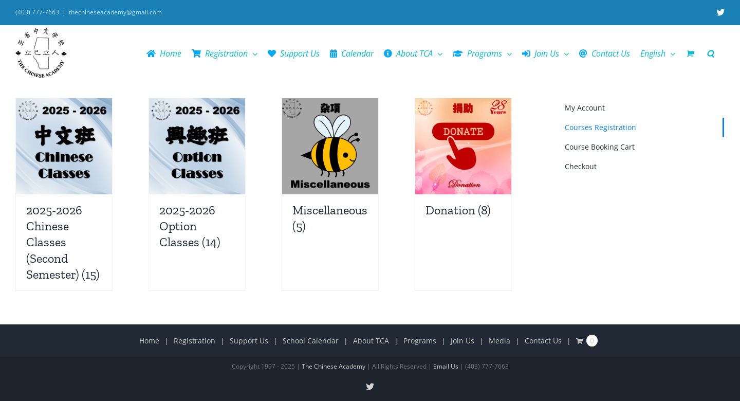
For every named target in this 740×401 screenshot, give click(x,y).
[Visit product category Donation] (463, 162)
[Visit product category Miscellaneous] (330, 170)
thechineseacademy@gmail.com (115, 12)
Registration (194, 340)
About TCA (371, 340)
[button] (710, 53)
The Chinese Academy (333, 366)
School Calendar (311, 340)
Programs (419, 340)
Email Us (445, 366)
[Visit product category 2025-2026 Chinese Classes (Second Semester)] (64, 194)
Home (149, 340)
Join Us (462, 340)
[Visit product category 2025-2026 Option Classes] (197, 178)
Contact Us (543, 340)
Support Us (249, 340)
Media (499, 340)
